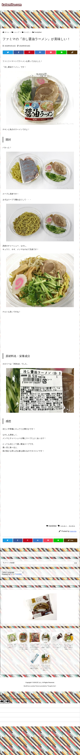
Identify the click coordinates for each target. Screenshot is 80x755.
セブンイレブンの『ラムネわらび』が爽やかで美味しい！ (34, 668)
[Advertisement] (40, 18)
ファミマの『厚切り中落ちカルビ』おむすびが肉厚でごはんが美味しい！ (34, 647)
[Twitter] (8, 52)
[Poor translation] (6, 701)
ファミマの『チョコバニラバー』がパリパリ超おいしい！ (56, 647)
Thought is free (51, 686)
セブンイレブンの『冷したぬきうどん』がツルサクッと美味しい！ (46, 668)
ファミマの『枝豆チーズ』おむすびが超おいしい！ (11, 646)
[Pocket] (51, 52)
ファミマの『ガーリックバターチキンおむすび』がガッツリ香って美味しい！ (23, 647)
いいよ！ (64, 526)
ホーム (7, 32)
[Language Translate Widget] (13, 572)
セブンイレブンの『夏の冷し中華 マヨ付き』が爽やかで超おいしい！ (68, 647)
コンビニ (27, 32)
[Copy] (72, 52)
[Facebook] (18, 52)
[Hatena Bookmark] (40, 52)
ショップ (16, 32)
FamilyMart (38, 32)
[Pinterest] (29, 52)
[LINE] (61, 52)
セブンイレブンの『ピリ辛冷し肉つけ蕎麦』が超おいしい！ (45, 647)
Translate (16, 574)
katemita (73, 531)
